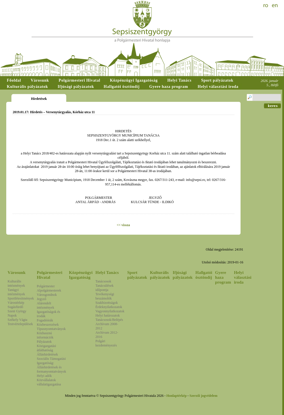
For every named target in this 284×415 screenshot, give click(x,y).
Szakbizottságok (106, 303)
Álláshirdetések (47, 354)
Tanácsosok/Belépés (109, 320)
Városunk (17, 272)
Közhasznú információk (45, 335)
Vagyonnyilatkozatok (109, 311)
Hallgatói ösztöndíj (203, 275)
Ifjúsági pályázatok (183, 275)
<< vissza (123, 225)
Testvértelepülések (20, 324)
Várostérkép (16, 303)
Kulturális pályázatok (160, 275)
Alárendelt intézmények (45, 305)
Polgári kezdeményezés (106, 343)
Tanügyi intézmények (16, 292)
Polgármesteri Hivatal (49, 275)
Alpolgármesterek (49, 290)
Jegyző (41, 299)
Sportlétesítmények (21, 298)
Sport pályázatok (137, 275)
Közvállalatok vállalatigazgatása (49, 382)
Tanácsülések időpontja (104, 288)
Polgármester (46, 286)
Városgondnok (47, 295)
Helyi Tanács (107, 272)
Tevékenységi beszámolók (104, 296)
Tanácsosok (103, 281)
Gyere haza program (223, 277)
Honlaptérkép (176, 396)
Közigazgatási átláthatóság (46, 348)
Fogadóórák (45, 320)
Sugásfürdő (15, 307)
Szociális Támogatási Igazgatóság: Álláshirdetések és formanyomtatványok (51, 365)
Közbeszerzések (48, 325)
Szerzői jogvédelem (203, 396)
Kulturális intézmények (16, 283)
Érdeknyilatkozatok (108, 307)
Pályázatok (44, 342)
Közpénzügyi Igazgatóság (81, 275)
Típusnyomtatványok (51, 329)
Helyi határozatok (107, 315)
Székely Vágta (17, 320)
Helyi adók (44, 376)
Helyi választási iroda (243, 277)
